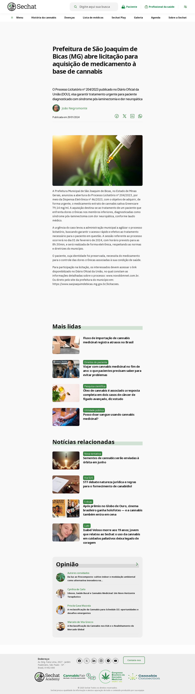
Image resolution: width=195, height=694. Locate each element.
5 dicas (88, 501)
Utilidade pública (94, 410)
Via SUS (88, 477)
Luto (86, 525)
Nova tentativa (92, 453)
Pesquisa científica (94, 386)
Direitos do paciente (95, 362)
